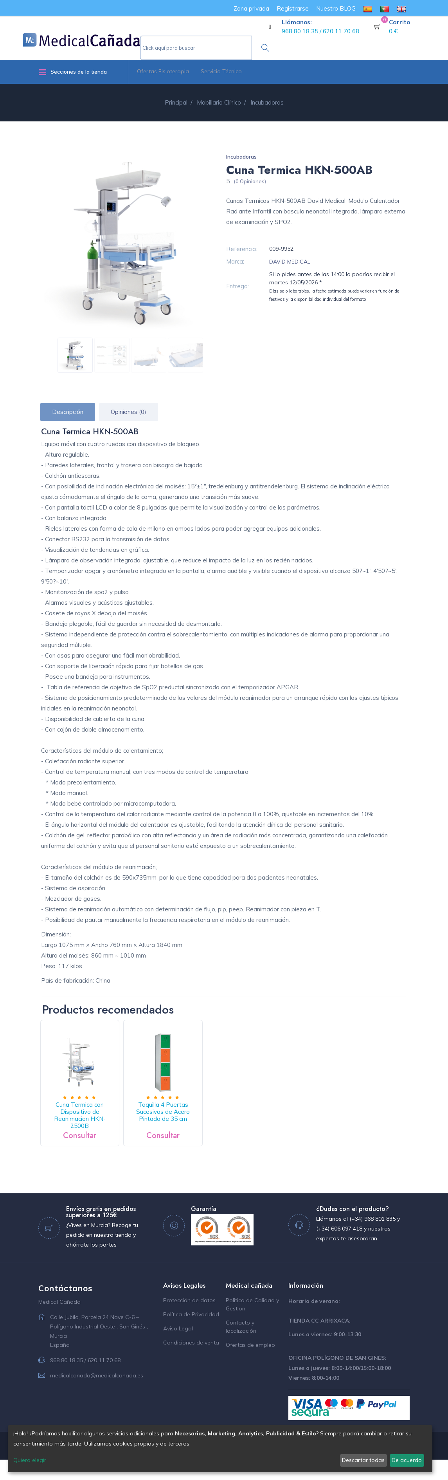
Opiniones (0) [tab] (128, 412)
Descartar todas (363, 1460)
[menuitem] (367, 8)
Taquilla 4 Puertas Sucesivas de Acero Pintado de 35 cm (193, 1129)
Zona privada (251, 8)
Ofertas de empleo (250, 1365)
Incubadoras (241, 156)
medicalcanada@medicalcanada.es (96, 1395)
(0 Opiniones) (250, 181)
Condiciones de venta (191, 1362)
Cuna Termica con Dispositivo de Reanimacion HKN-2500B (90, 1129)
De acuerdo (407, 1460)
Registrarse (293, 8)
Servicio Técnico (221, 71)
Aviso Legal (178, 1348)
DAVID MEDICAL (289, 261)
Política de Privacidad (191, 1334)
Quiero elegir (29, 1460)
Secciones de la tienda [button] (72, 72)
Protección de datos (189, 1320)
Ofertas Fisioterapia (163, 71)
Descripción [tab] (67, 412)
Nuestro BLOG (336, 8)
